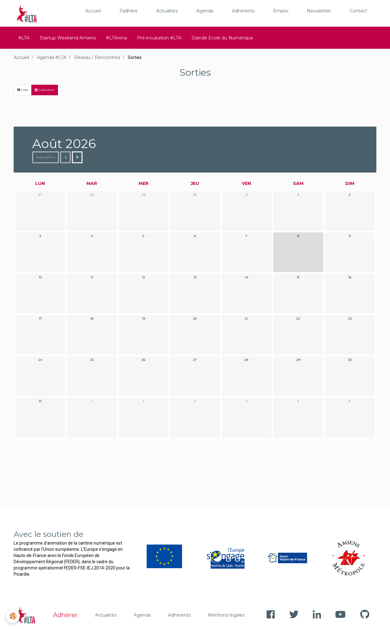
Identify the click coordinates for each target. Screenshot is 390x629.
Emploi (280, 11)
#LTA (23, 38)
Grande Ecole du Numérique (222, 38)
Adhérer (65, 615)
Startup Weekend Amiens (68, 38)
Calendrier (45, 90)
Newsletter (319, 11)
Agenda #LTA (51, 57)
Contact (358, 11)
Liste (22, 90)
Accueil (93, 11)
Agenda (204, 11)
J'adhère (128, 11)
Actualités (167, 11)
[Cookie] (13, 616)
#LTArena (116, 38)
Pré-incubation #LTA (159, 38)
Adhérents (243, 11)
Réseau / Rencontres (97, 57)
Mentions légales (226, 615)
